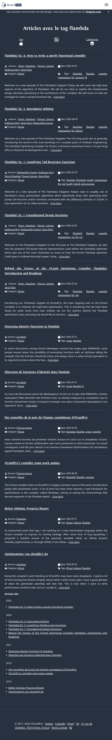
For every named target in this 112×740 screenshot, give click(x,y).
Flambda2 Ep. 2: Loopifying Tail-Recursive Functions (40, 162)
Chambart (21, 519)
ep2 (63, 184)
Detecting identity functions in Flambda (32, 326)
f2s (72, 77)
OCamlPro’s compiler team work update (32, 463)
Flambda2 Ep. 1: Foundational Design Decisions (36, 215)
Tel (77, 723)
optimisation (64, 130)
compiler (103, 73)
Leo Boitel (21, 337)
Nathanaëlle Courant (43, 123)
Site (21, 42)
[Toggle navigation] (106, 5)
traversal (79, 77)
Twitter (49, 723)
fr (83, 386)
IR (86, 77)
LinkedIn (60, 723)
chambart (21, 564)
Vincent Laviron (45, 66)
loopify (90, 180)
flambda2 (77, 73)
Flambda (70, 180)
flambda (90, 73)
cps (73, 237)
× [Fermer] (108, 12)
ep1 (80, 237)
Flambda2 (81, 180)
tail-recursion (87, 184)
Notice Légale (59, 727)
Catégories (92, 42)
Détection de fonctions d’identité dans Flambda (37, 372)
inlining (79, 130)
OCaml (21, 73)
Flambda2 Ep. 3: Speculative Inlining (29, 109)
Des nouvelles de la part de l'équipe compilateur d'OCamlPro (46, 417)
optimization (64, 77)
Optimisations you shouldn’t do (26, 554)
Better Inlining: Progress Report (27, 508)
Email (70, 723)
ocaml (69, 340)
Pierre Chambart (26, 66)
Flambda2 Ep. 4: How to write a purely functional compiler (45, 55)
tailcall (77, 184)
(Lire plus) (59, 96)
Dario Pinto (26, 69)
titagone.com (93, 11)
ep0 (77, 295)
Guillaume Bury (12, 69)
